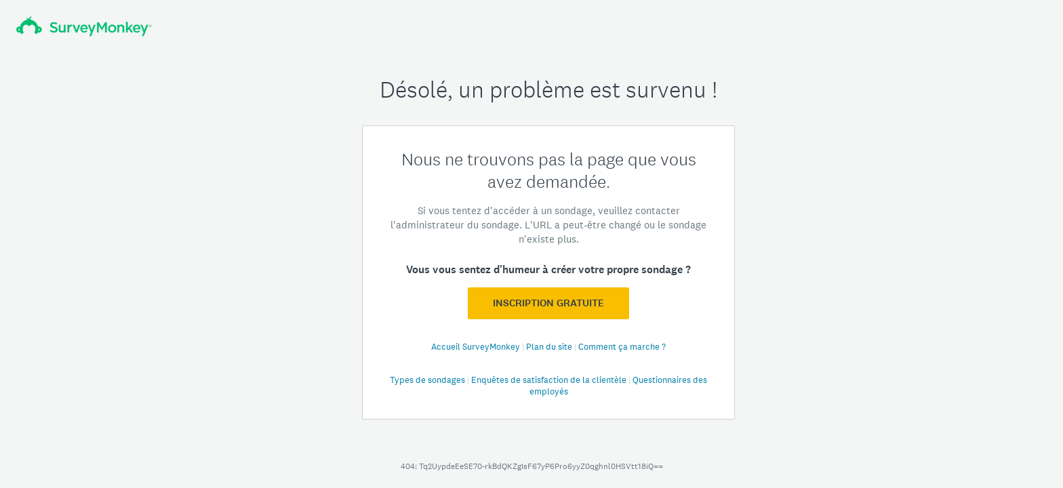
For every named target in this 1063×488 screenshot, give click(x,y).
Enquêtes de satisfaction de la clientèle (549, 380)
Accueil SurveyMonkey (476, 346)
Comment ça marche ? (622, 346)
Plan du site (550, 346)
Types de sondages (428, 380)
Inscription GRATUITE (548, 303)
